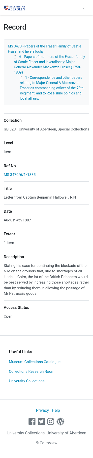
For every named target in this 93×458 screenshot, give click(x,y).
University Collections (27, 381)
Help (56, 410)
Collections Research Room (32, 371)
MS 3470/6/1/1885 (20, 174)
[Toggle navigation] (83, 7)
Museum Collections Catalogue (35, 362)
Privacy (42, 410)
